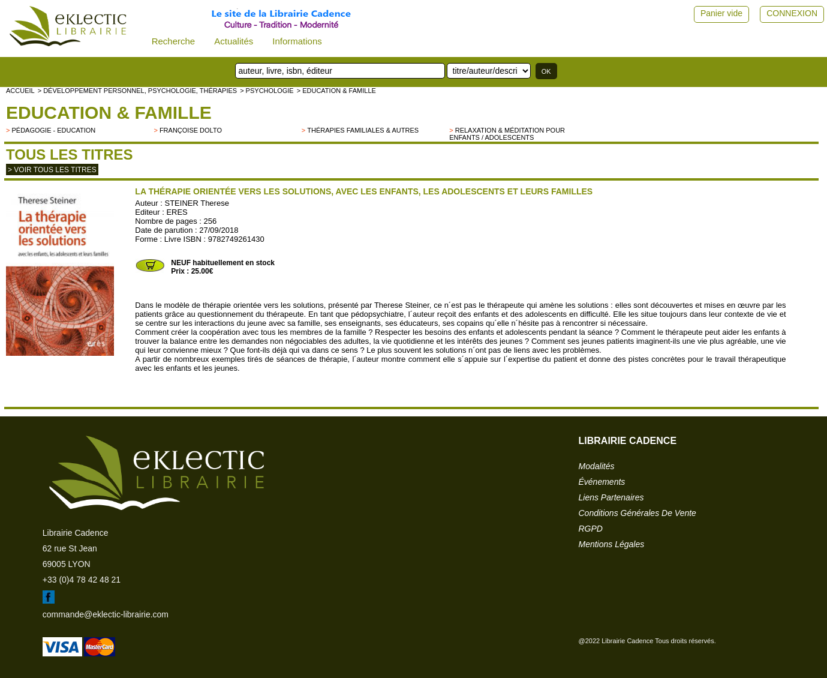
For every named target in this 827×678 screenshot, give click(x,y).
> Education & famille (336, 90)
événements (602, 482)
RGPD (591, 528)
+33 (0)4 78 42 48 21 (82, 579)
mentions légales (612, 544)
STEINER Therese (196, 203)
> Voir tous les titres (52, 170)
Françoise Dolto (191, 130)
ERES (176, 212)
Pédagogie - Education (53, 130)
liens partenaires (611, 497)
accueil (20, 90)
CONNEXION (791, 13)
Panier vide (721, 13)
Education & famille (109, 112)
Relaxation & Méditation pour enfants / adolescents (507, 134)
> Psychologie (267, 90)
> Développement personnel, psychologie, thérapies (137, 90)
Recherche (174, 41)
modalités (597, 466)
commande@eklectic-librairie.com (106, 614)
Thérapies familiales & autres (363, 130)
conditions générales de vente (637, 513)
